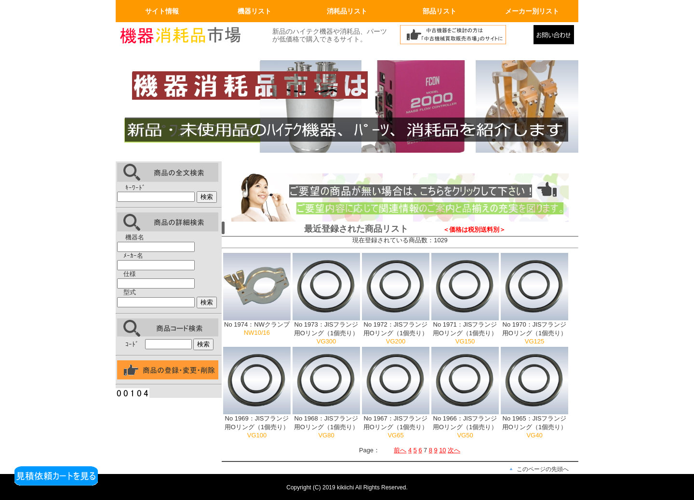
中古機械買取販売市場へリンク (464, 37)
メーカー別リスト (532, 11)
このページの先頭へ (543, 469)
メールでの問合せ (556, 37)
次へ (454, 450)
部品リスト (439, 11)
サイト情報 (162, 11)
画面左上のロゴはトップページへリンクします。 (188, 37)
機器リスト (254, 11)
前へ (400, 450)
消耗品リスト (347, 11)
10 (442, 450)
